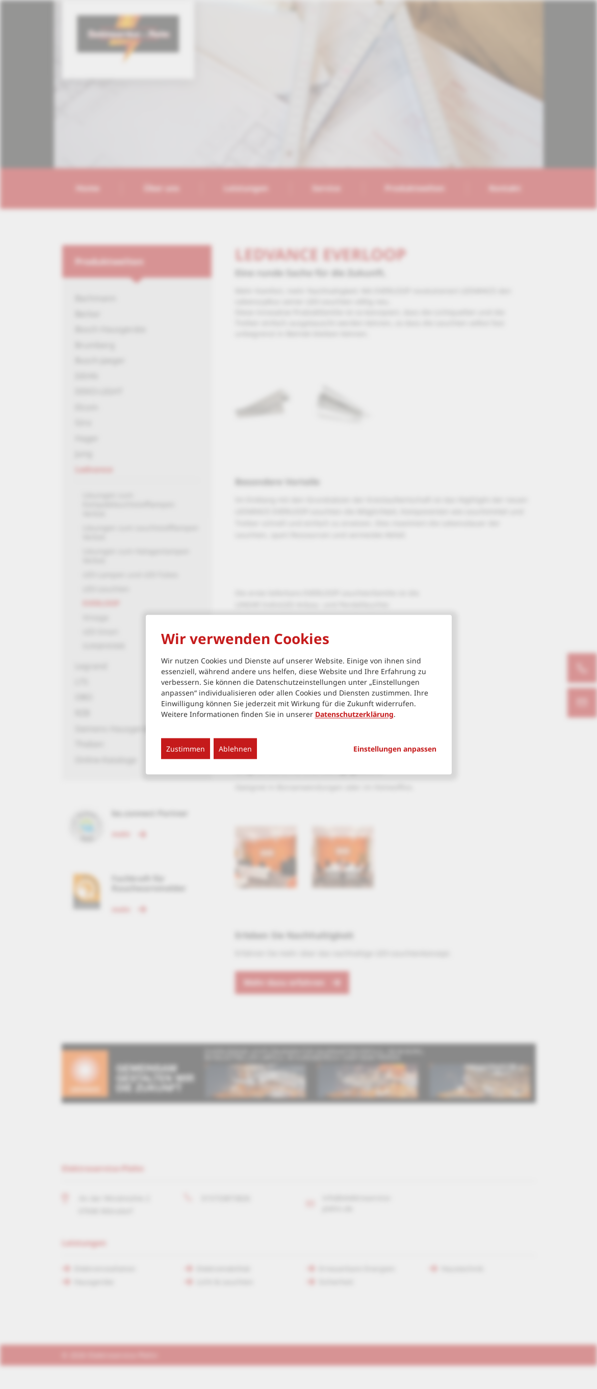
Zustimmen (185, 748)
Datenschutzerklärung (354, 713)
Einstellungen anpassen (394, 748)
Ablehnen (235, 748)
